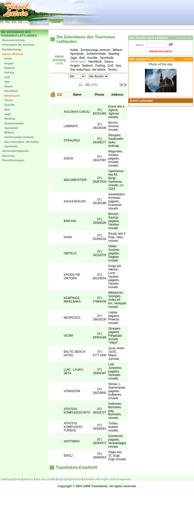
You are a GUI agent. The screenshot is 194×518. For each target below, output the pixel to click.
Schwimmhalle (13, 123)
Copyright (63, 479)
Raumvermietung (13, 40)
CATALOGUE (7, 479)
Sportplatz (10, 127)
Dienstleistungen (13, 160)
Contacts (76, 479)
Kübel (7, 58)
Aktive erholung (12, 54)
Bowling (8, 118)
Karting (8, 72)
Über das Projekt (45, 479)
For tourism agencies (118, 479)
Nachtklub (10, 90)
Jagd (6, 114)
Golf (6, 77)
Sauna (7, 86)
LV (2, 22)
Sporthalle (10, 146)
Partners (28, 479)
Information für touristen (18, 44)
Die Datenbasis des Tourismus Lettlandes (19, 34)
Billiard (8, 132)
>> (123, 85)
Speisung (8, 155)
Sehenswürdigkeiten (15, 150)
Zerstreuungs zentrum (18, 137)
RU (8, 22)
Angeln (8, 63)
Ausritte (8, 104)
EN (14, 22)
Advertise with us (93, 479)
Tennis (7, 100)
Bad (6, 109)
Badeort (8, 67)
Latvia (56, 22)
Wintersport (11, 95)
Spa (5, 81)
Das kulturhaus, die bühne (20, 141)
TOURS (18, 479)
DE (20, 22)
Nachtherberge (12, 49)
